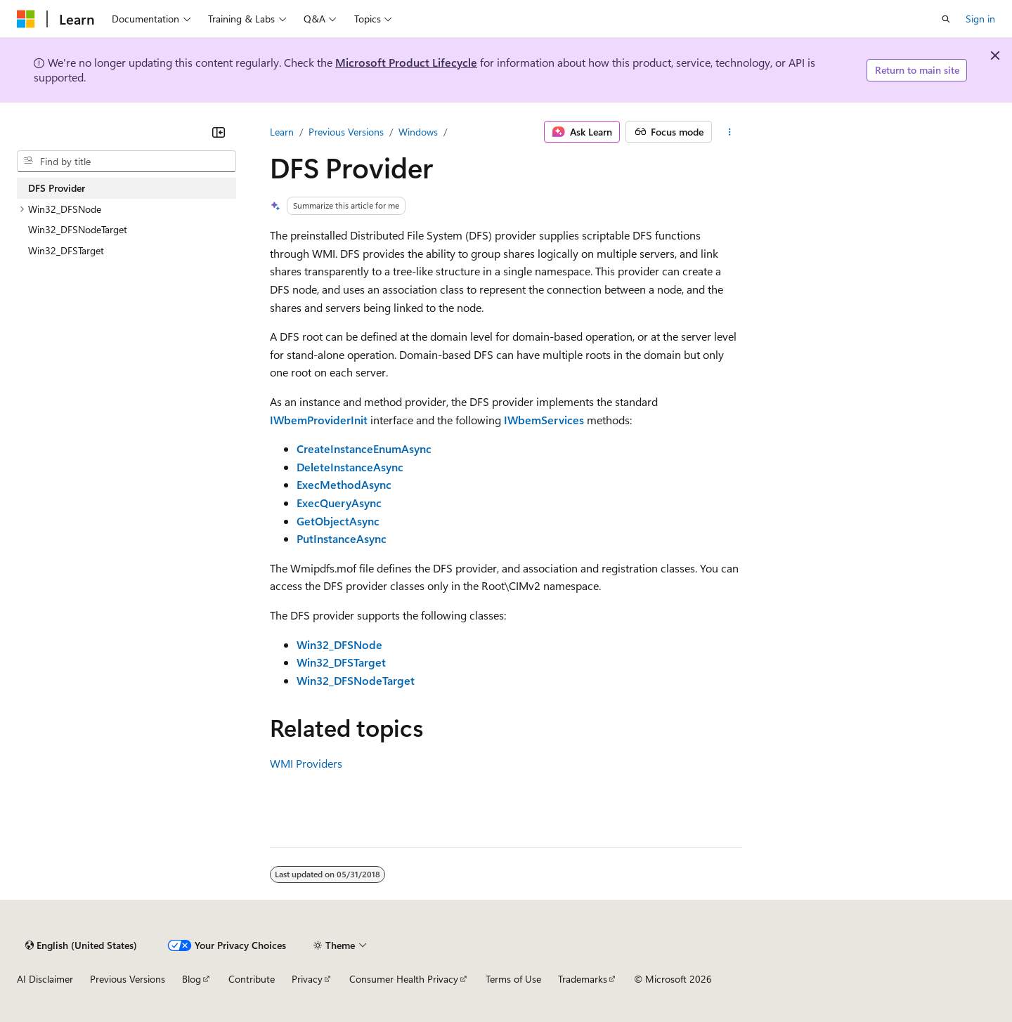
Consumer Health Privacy (403, 978)
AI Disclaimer (45, 978)
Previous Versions (346, 131)
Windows (418, 131)
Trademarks (582, 978)
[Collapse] (218, 132)
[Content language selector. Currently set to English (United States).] (81, 945)
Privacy (307, 978)
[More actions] (730, 132)
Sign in (980, 18)
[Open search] (946, 19)
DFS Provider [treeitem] (56, 188)
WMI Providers (306, 763)
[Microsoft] (26, 19)
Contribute (251, 978)
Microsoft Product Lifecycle (406, 62)
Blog (191, 978)
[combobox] (126, 161)
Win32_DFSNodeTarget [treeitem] (77, 229)
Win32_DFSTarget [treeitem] (66, 250)
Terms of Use (513, 978)
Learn (282, 131)
